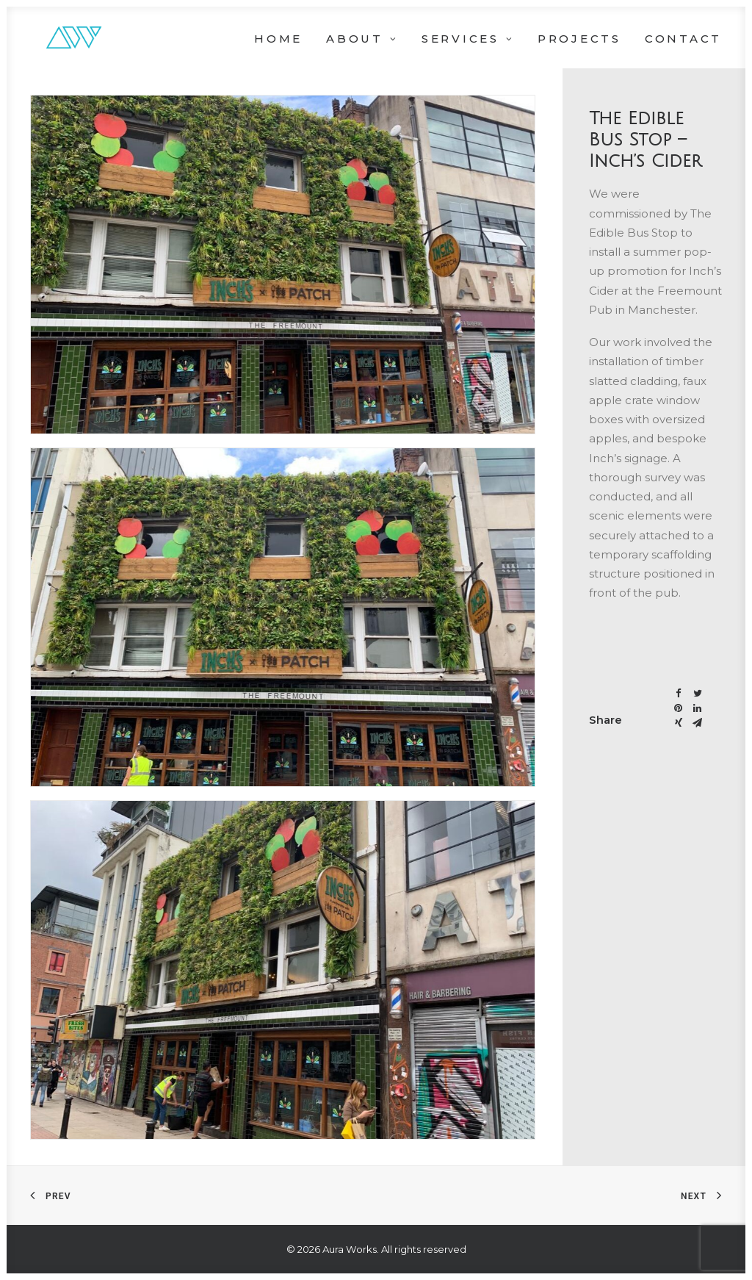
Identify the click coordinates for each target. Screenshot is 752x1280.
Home (278, 39)
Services (468, 39)
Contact (683, 39)
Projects (579, 39)
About (362, 39)
